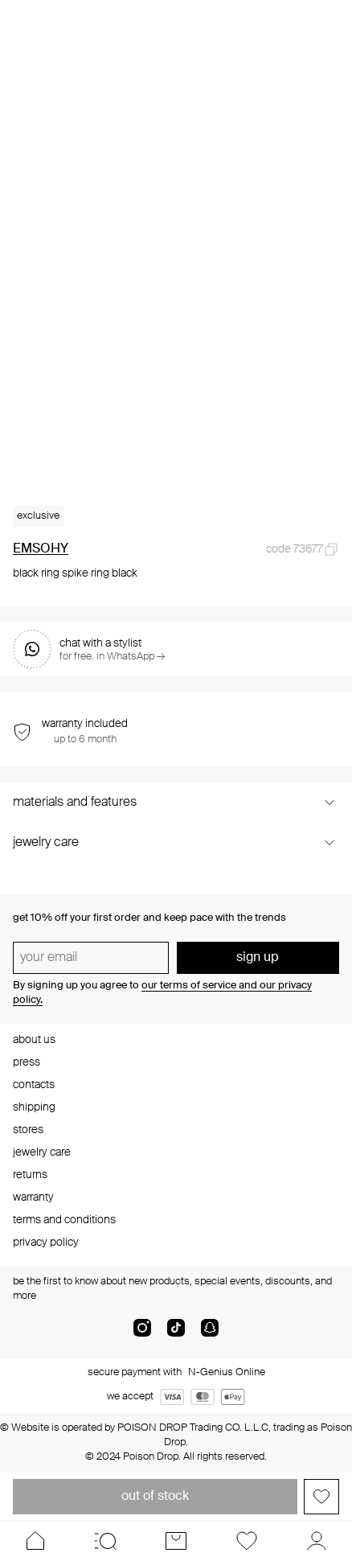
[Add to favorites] (321, 1497)
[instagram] (142, 1334)
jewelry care (42, 1152)
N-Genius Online (226, 1372)
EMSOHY (40, 549)
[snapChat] (209, 1334)
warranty (33, 1197)
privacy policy (46, 1242)
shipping (34, 1107)
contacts (34, 1085)
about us (34, 1039)
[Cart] (176, 1541)
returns (30, 1175)
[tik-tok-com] (176, 1334)
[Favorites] (246, 1541)
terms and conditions (64, 1220)
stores (28, 1130)
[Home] (35, 1541)
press (26, 1062)
